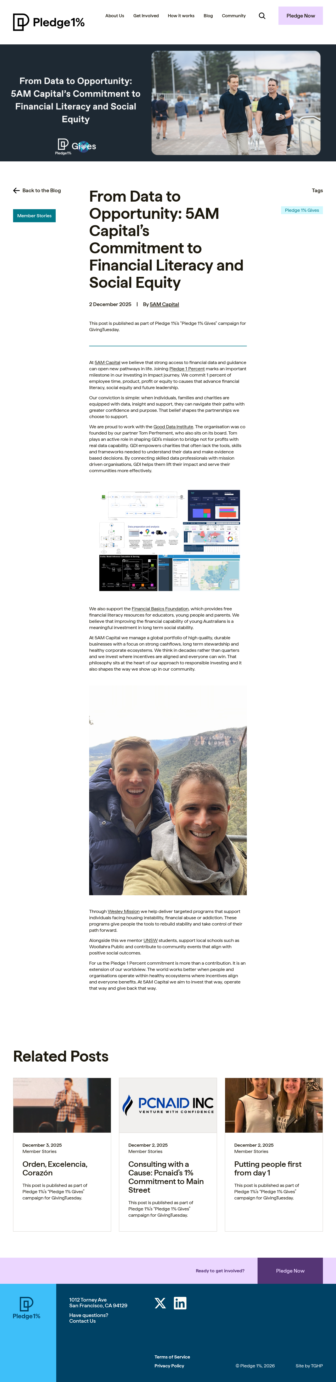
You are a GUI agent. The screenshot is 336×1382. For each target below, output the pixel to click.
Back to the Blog (41, 190)
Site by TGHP (309, 1365)
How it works (181, 15)
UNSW (151, 940)
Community (234, 15)
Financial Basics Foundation (160, 608)
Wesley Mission (124, 911)
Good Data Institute (173, 426)
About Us (114, 15)
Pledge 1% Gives (302, 210)
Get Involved (146, 15)
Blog (208, 15)
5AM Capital (164, 304)
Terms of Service (172, 1357)
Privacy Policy (169, 1365)
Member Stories (34, 215)
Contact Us (82, 1321)
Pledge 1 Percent (187, 368)
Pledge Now (301, 16)
